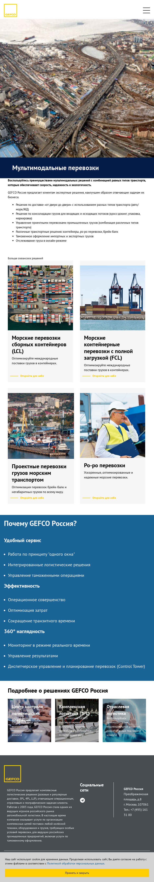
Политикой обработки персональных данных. (76, 863)
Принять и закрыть (77, 873)
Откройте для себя (32, 376)
